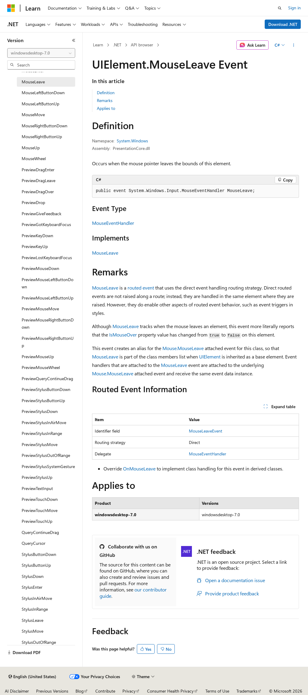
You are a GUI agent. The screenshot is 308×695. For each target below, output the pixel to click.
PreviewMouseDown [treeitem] (40, 268)
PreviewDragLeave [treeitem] (38, 180)
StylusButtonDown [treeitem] (39, 554)
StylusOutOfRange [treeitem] (39, 642)
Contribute (105, 691)
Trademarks (246, 691)
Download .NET (282, 24)
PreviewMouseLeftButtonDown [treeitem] (47, 283)
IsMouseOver (123, 334)
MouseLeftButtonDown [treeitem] (43, 92)
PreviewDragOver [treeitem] (38, 191)
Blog (79, 691)
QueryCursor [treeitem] (33, 543)
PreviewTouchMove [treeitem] (39, 510)
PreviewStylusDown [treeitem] (40, 411)
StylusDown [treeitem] (33, 576)
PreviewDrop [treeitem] (33, 202)
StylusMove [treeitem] (32, 631)
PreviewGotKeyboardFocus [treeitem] (46, 224)
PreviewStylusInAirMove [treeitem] (44, 422)
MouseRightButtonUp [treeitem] (42, 136)
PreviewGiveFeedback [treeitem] (41, 213)
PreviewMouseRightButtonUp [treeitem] (48, 342)
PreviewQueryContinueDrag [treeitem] (47, 378)
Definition (106, 92)
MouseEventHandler (113, 223)
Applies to (106, 108)
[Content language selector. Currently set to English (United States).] (32, 676)
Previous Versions (52, 691)
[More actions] (293, 45)
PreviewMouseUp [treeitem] (38, 356)
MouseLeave (105, 253)
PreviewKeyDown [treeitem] (37, 235)
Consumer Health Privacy (170, 691)
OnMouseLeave (139, 468)
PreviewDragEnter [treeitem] (38, 169)
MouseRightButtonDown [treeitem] (44, 126)
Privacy (129, 691)
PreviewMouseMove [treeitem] (40, 309)
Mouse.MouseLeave (183, 348)
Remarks (104, 100)
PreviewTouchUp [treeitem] (37, 521)
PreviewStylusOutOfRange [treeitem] (46, 455)
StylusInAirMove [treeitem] (37, 598)
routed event (141, 287)
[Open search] (280, 8)
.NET (117, 45)
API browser (142, 45)
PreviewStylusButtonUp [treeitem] (43, 400)
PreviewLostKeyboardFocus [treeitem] (47, 257)
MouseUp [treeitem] (31, 147)
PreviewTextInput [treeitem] (37, 488)
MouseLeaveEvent (205, 431)
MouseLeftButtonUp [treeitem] (40, 104)
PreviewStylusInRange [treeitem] (42, 433)
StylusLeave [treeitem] (32, 620)
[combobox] (41, 53)
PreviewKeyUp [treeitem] (35, 246)
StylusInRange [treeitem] (35, 609)
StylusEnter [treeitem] (32, 587)
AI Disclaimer (17, 691)
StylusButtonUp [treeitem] (36, 565)
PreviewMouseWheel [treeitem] (41, 367)
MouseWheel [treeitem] (34, 158)
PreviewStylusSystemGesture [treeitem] (48, 466)
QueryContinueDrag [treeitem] (40, 532)
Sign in (294, 8)
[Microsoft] (11, 8)
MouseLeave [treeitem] (33, 82)
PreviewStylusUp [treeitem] (37, 477)
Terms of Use (217, 691)
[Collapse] (73, 40)
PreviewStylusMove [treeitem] (39, 444)
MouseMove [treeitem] (33, 114)
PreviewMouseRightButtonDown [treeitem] (48, 323)
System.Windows (132, 141)
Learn (98, 45)
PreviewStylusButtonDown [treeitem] (46, 389)
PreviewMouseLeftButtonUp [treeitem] (47, 298)
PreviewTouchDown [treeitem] (40, 499)
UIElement (209, 356)
